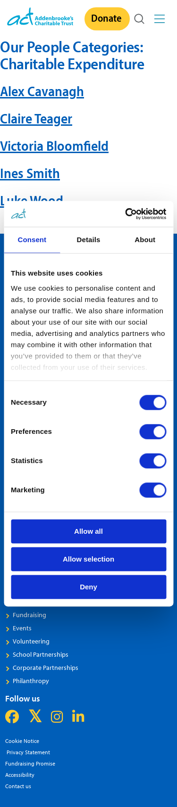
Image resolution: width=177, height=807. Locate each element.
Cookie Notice (22, 740)
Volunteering (31, 641)
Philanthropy (31, 681)
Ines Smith (30, 173)
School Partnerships (40, 654)
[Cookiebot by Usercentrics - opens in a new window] (126, 214)
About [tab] (145, 240)
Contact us (18, 786)
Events (22, 628)
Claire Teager (36, 118)
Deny (88, 587)
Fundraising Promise (30, 763)
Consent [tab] (31, 240)
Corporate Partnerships (45, 667)
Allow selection (88, 559)
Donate (106, 17)
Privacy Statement (27, 752)
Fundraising (29, 615)
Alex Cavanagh (42, 91)
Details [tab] (89, 240)
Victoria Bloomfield (54, 146)
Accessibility (19, 774)
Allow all (88, 531)
